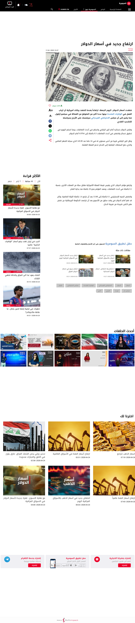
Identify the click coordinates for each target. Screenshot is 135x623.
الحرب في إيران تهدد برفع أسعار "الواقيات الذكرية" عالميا (22, 243)
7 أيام (18, 181)
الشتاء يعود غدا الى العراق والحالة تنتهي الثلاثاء (22, 276)
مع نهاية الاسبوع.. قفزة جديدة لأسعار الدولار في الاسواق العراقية (24, 209)
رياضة (8, 305)
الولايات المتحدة (114, 114)
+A (51, 110)
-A (50, 116)
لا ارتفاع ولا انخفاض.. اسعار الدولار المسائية (105, 270)
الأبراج (76, 9)
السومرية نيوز (89, 9)
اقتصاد (8, 204)
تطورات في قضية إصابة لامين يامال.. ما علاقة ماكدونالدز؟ (23, 310)
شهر (10, 181)
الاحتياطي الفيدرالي (100, 118)
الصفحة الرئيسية (115, 9)
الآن (38, 181)
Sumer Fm (65, 9)
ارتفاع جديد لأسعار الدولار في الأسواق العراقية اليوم (68, 256)
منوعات (8, 238)
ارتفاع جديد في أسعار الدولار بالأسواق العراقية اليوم (106, 258)
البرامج (103, 9)
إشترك (34, 565)
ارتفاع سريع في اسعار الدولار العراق (70, 270)
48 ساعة (29, 181)
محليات (8, 272)
